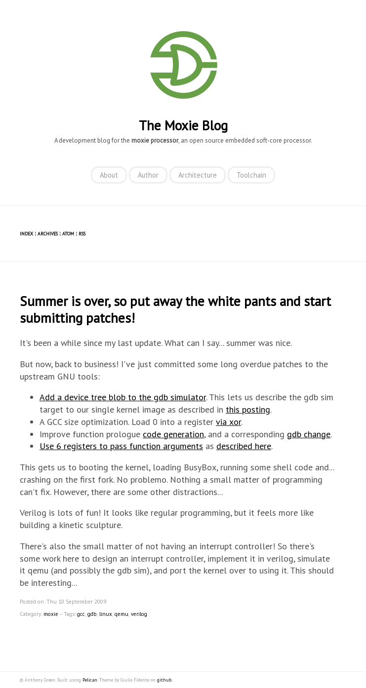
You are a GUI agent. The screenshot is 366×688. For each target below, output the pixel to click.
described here (243, 446)
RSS (82, 233)
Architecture (197, 175)
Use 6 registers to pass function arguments (121, 446)
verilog (139, 614)
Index (26, 233)
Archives (48, 233)
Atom (68, 233)
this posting (248, 409)
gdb (92, 614)
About (109, 175)
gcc (81, 614)
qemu (121, 614)
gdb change (308, 434)
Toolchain (251, 175)
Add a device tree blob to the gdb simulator (123, 397)
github (164, 680)
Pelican (89, 680)
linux (105, 614)
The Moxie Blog (183, 125)
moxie (50, 614)
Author (148, 175)
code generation (173, 434)
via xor (228, 421)
